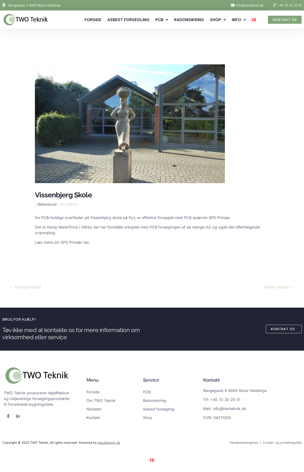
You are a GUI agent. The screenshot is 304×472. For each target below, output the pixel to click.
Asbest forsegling (128, 19)
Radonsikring (189, 19)
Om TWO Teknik (101, 400)
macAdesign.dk (109, 442)
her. (87, 242)
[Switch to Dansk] (152, 460)
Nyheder (94, 409)
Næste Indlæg (279, 287)
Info (239, 19)
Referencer (47, 204)
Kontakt (93, 417)
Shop (218, 19)
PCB (161, 19)
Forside (93, 19)
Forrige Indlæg (25, 287)
